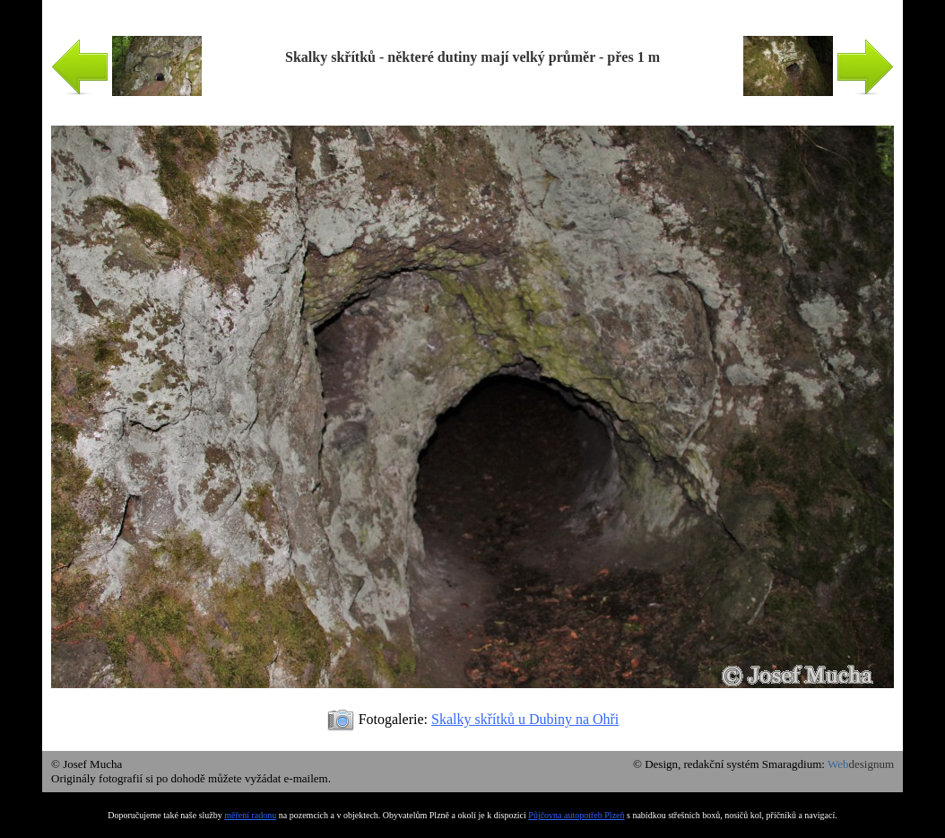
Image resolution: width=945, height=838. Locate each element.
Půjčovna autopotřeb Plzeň (576, 815)
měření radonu (250, 815)
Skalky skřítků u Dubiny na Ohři (525, 719)
